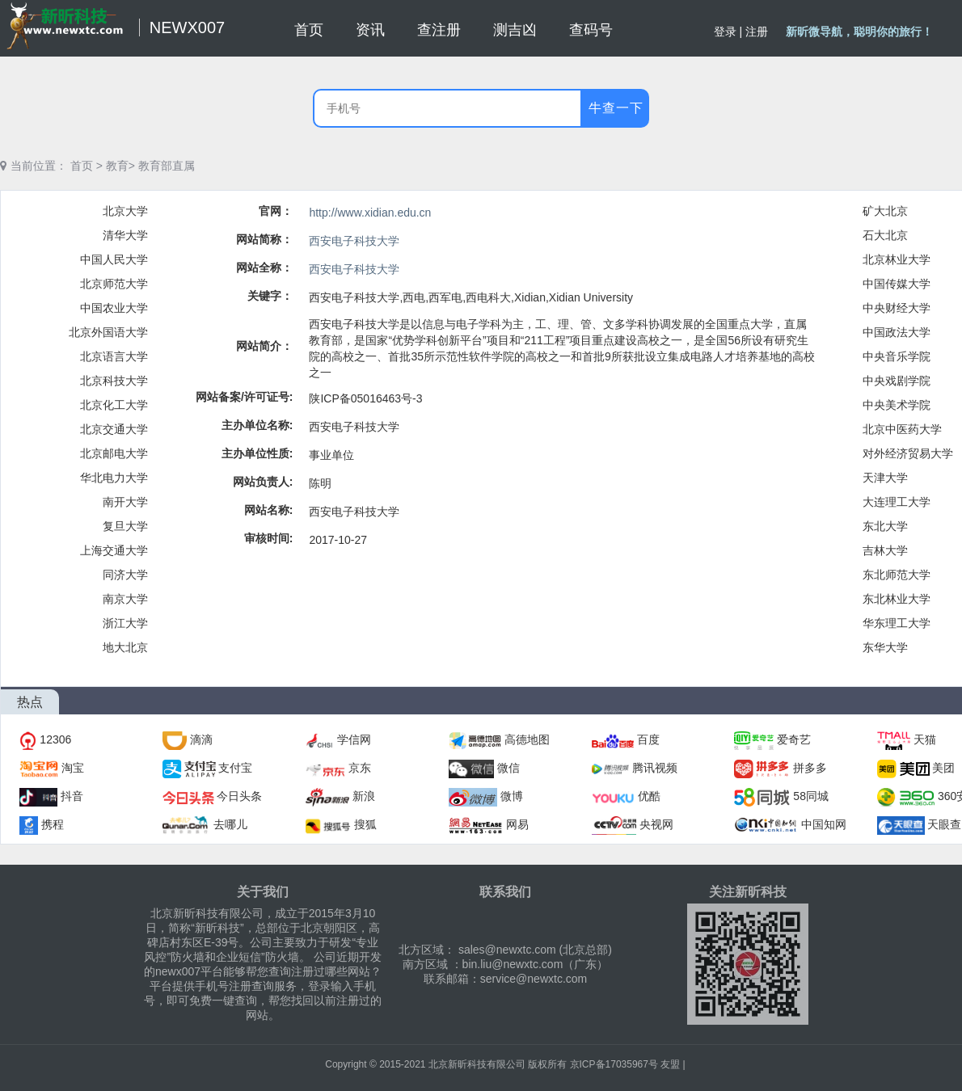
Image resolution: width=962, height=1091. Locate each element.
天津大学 (885, 477)
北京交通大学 (114, 429)
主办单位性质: (257, 453)
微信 (508, 767)
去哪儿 (230, 824)
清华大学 (125, 235)
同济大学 (125, 574)
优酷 (649, 796)
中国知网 (823, 824)
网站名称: (268, 509)
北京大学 (125, 210)
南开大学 (125, 501)
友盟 (670, 1064)
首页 (81, 165)
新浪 (363, 796)
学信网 (354, 739)
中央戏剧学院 (896, 380)
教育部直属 (166, 165)
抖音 (72, 796)
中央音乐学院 (896, 356)
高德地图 (527, 739)
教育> (120, 165)
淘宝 (72, 767)
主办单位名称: (257, 425)
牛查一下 (616, 108)
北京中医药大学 (902, 429)
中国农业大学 (114, 307)
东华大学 (885, 647)
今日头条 (239, 796)
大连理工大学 (896, 501)
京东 (359, 767)
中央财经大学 (896, 307)
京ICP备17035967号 (614, 1064)
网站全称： (264, 267)
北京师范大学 (114, 283)
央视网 (656, 824)
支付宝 (235, 767)
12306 (55, 739)
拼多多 (810, 767)
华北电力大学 (114, 477)
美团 (943, 767)
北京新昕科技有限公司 (476, 1064)
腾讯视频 (654, 767)
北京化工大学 (114, 404)
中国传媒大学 (896, 283)
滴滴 (201, 739)
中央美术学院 (896, 404)
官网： (276, 210)
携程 (52, 824)
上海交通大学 (114, 550)
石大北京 (885, 235)
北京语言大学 (114, 356)
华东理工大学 (896, 623)
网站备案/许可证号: (244, 396)
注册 (756, 31)
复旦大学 (125, 526)
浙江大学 (125, 623)
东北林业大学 (896, 598)
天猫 (924, 739)
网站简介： (264, 345)
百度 (648, 739)
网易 (517, 824)
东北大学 (885, 526)
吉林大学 (885, 550)
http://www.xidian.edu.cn (370, 212)
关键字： (270, 295)
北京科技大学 (114, 380)
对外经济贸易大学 (908, 453)
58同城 (811, 796)
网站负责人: (263, 481)
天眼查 (944, 824)
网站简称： (264, 239)
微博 (511, 796)
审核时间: (268, 538)
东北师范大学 (896, 574)
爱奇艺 (794, 739)
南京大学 (125, 598)
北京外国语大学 (108, 332)
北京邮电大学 (114, 453)
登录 (725, 31)
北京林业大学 (896, 259)
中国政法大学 (896, 332)
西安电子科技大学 (354, 240)
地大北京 (125, 647)
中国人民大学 (114, 259)
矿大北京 (885, 210)
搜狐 (365, 824)
